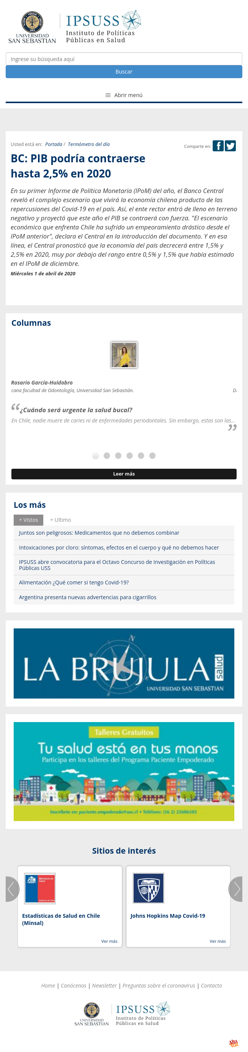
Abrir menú (124, 95)
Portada (53, 144)
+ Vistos (28, 519)
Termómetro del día (89, 144)
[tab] (28, 520)
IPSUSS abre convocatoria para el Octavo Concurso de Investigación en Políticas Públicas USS (117, 564)
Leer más (124, 474)
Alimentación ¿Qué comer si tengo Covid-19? (74, 582)
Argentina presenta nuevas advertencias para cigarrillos (87, 597)
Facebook (218, 145)
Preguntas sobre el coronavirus (158, 985)
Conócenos (73, 985)
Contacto (211, 985)
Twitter (230, 145)
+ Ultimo (60, 519)
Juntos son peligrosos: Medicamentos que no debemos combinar (99, 532)
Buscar (124, 71)
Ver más (109, 941)
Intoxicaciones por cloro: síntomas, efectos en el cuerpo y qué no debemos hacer (119, 547)
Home (48, 985)
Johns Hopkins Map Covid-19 (168, 915)
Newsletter (104, 985)
